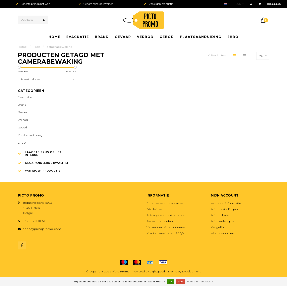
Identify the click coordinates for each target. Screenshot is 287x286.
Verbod (145, 37)
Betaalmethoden (159, 221)
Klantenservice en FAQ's (165, 233)
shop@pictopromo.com (42, 229)
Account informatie (226, 203)
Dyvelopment (191, 271)
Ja (170, 281)
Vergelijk (217, 227)
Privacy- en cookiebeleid (165, 215)
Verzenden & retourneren (166, 227)
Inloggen (274, 3)
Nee (180, 281)
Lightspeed (157, 271)
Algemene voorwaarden (165, 203)
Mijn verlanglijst (223, 221)
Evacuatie (77, 37)
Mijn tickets (220, 215)
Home (54, 37)
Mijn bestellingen (224, 209)
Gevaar (123, 37)
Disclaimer (154, 209)
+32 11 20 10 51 (34, 221)
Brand (102, 37)
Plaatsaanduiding (200, 37)
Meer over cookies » (200, 281)
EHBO (233, 37)
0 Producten (217, 55)
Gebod (167, 37)
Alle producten (222, 233)
